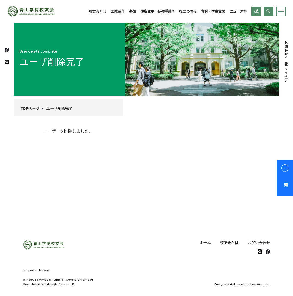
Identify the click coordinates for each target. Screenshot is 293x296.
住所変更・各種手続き (157, 11)
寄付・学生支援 (213, 11)
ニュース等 (238, 11)
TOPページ (30, 109)
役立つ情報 (187, 11)
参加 (132, 11)
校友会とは (97, 11)
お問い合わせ (286, 46)
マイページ (286, 72)
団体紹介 (117, 11)
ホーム (205, 243)
